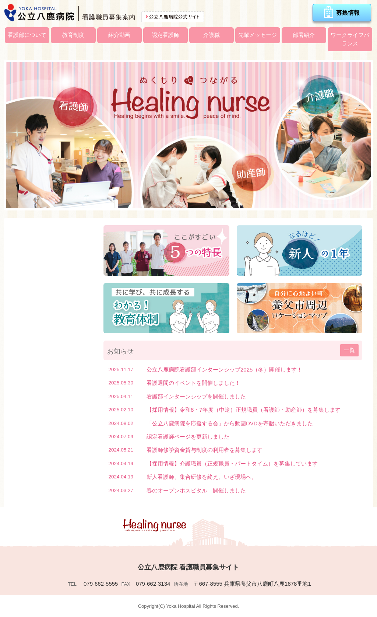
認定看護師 (165, 35)
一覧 (349, 350)
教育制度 (73, 35)
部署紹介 (304, 35)
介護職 (211, 35)
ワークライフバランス (350, 39)
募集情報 (342, 12)
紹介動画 (119, 35)
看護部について (27, 35)
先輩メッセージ (257, 35)
